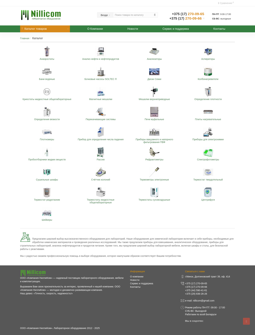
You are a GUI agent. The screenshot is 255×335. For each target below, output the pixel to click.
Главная (24, 38)
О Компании (95, 28)
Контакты (219, 28)
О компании (136, 276)
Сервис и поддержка (176, 28)
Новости (132, 28)
